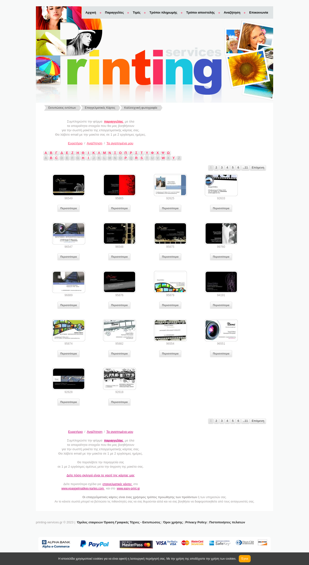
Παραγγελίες (114, 12)
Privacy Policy (196, 522)
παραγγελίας (114, 121)
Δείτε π (101, 475)
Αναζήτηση (232, 12)
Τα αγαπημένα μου (120, 143)
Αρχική (90, 12)
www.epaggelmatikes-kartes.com (83, 488)
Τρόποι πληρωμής (163, 12)
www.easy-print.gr (128, 488)
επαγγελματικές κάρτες (117, 484)
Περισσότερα (68, 208)
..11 (245, 167)
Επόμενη (258, 167)
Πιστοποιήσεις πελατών (227, 522)
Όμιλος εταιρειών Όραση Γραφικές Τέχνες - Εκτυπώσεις (119, 522)
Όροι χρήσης (173, 522)
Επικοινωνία (258, 12)
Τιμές (136, 12)
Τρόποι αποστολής (200, 12)
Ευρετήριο (75, 143)
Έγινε (244, 558)
